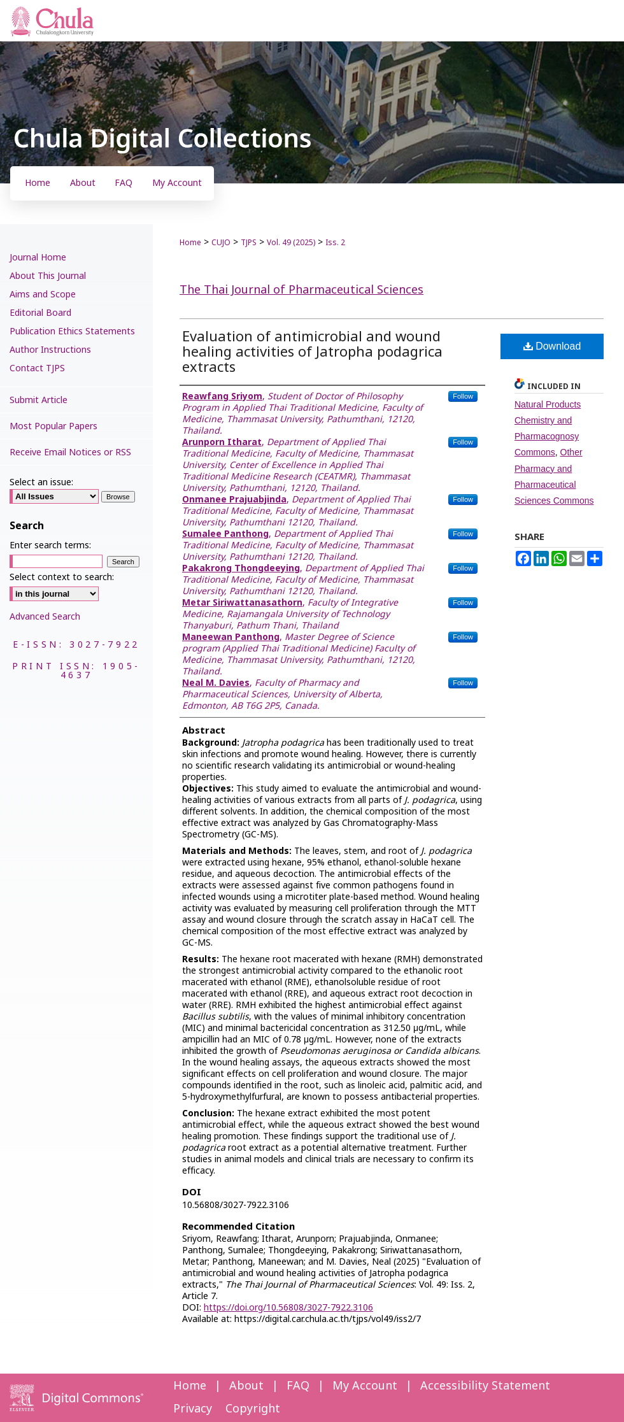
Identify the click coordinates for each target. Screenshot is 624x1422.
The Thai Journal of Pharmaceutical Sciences (301, 290)
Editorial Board (40, 313)
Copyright (252, 1409)
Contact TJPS (37, 368)
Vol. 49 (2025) (291, 242)
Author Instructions (50, 350)
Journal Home (38, 257)
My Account (364, 1386)
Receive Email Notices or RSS (70, 452)
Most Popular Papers (53, 426)
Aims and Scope (43, 294)
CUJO (220, 242)
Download (552, 346)
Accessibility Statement (485, 1386)
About (246, 1386)
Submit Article (38, 400)
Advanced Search (45, 616)
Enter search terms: (50, 545)
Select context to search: (62, 577)
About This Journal (48, 276)
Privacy (192, 1409)
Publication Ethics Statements (72, 331)
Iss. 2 (335, 242)
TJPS (249, 242)
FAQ (298, 1386)
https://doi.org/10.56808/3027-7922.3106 (288, 1307)
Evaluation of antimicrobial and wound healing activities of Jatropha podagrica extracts (312, 352)
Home (190, 242)
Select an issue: (41, 482)
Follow (463, 396)
